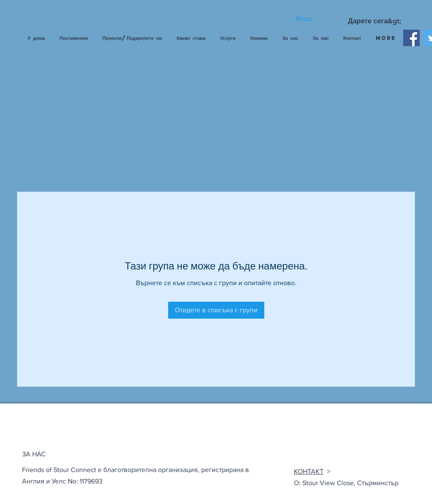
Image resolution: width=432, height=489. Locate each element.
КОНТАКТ (309, 471)
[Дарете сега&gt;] (375, 21)
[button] (228, 38)
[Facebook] (411, 38)
